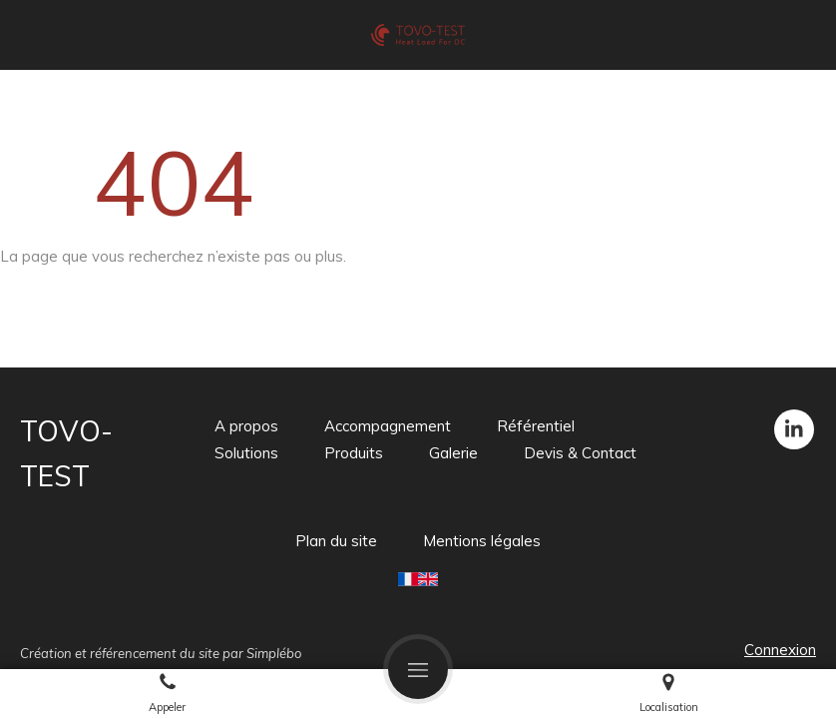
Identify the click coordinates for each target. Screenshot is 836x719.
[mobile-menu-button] (418, 669)
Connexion (780, 649)
